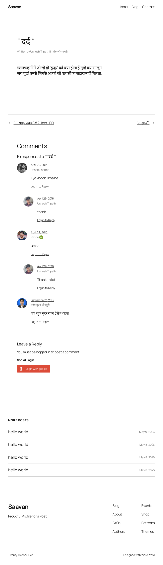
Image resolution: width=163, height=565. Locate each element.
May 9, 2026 (147, 432)
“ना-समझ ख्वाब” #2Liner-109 (34, 122)
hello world (18, 432)
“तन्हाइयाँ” (143, 122)
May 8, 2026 (147, 445)
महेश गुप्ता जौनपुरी (40, 305)
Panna (37, 237)
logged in (43, 352)
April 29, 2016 (39, 165)
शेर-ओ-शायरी (60, 51)
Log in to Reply (40, 186)
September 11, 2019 (42, 300)
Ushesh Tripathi (40, 51)
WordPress (148, 555)
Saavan (14, 6)
